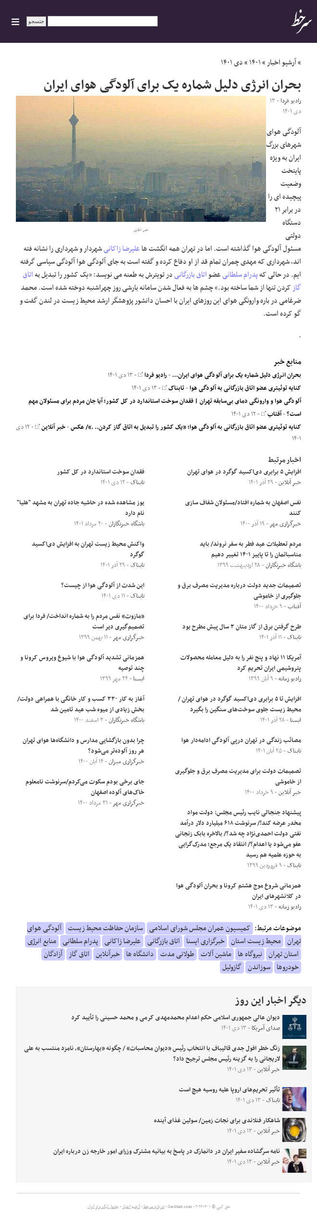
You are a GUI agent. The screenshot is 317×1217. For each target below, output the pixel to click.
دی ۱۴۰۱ (232, 62)
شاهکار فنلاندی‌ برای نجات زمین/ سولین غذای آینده (217, 1120)
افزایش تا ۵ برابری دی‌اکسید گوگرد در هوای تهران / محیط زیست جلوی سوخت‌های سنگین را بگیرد (239, 704)
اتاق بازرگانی (190, 275)
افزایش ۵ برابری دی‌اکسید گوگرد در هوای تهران (244, 472)
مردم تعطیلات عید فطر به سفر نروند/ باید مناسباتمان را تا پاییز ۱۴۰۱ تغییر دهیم (250, 549)
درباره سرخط (154, 1207)
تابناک (173, 388)
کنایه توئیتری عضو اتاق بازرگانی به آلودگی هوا (245, 388)
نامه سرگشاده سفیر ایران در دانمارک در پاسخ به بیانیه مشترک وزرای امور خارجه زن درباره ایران (166, 1151)
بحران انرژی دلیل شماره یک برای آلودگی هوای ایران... (236, 375)
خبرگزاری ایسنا (205, 941)
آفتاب (271, 414)
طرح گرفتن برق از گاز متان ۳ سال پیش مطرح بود (241, 627)
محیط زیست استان (256, 941)
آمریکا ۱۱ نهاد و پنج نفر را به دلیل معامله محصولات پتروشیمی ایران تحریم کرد (240, 663)
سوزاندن (259, 967)
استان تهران (283, 954)
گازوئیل (231, 967)
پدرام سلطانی (240, 275)
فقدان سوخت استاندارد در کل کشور (100, 472)
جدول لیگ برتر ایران (103, 1207)
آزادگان (53, 954)
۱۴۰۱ (255, 62)
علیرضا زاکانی (121, 249)
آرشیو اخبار (281, 62)
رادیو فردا (152, 375)
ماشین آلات (216, 954)
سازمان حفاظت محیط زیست (105, 928)
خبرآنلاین (108, 954)
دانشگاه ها (140, 954)
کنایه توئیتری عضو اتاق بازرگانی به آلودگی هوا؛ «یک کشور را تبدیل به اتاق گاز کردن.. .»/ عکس (186, 427)
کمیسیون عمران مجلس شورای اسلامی (200, 928)
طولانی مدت (177, 954)
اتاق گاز (79, 954)
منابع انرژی (41, 941)
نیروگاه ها (250, 954)
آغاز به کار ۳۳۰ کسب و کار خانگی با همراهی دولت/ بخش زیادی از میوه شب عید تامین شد (80, 704)
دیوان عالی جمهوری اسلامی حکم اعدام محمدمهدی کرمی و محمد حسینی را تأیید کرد (175, 1017)
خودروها (288, 967)
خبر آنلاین (50, 427)
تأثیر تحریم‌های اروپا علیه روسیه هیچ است (229, 1090)
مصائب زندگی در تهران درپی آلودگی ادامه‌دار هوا (241, 740)
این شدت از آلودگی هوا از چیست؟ (102, 585)
